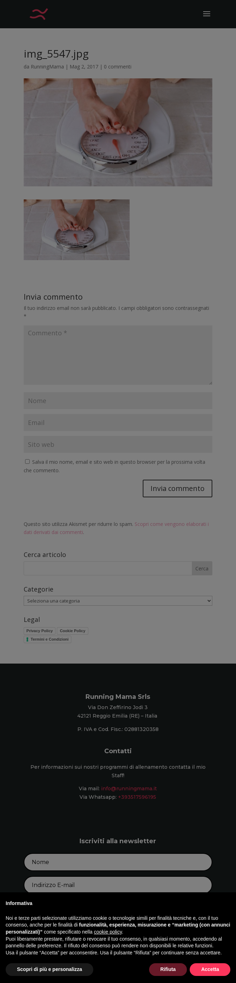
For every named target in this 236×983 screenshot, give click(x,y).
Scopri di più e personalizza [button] (49, 969)
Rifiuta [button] (168, 969)
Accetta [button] (210, 969)
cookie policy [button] (108, 932)
